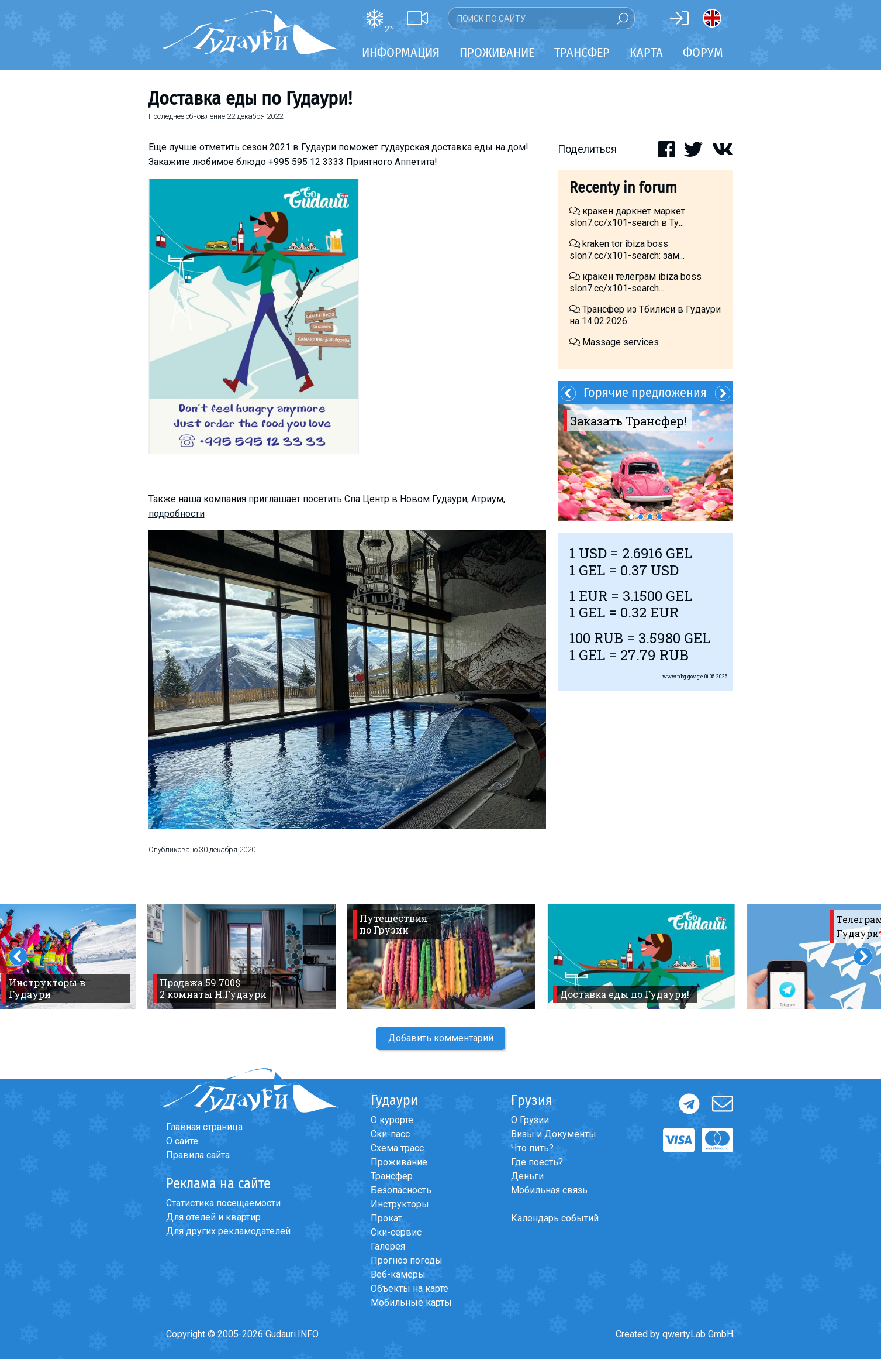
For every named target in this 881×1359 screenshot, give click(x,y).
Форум (703, 52)
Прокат (386, 1218)
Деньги (527, 1176)
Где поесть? (537, 1162)
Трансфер (392, 1176)
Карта (646, 52)
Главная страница (204, 1126)
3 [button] (650, 517)
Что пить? (532, 1148)
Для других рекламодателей (228, 1231)
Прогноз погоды (407, 1260)
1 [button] (631, 517)
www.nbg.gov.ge (682, 676)
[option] (645, 462)
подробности (176, 513)
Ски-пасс (390, 1134)
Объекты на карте (409, 1288)
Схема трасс (397, 1148)
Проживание (399, 1162)
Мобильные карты (411, 1302)
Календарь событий (555, 1218)
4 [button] (659, 517)
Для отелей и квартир (213, 1217)
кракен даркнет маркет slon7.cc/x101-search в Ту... (627, 216)
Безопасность (401, 1190)
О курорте (392, 1119)
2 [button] (641, 517)
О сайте (182, 1141)
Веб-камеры (398, 1274)
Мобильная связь (549, 1190)
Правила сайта (198, 1155)
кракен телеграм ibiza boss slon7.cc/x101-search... (635, 282)
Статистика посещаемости (223, 1203)
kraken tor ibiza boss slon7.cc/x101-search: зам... (627, 249)
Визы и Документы (553, 1134)
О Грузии (530, 1119)
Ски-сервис (396, 1232)
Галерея (388, 1246)
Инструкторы (400, 1204)
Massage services (614, 342)
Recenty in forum (623, 188)
